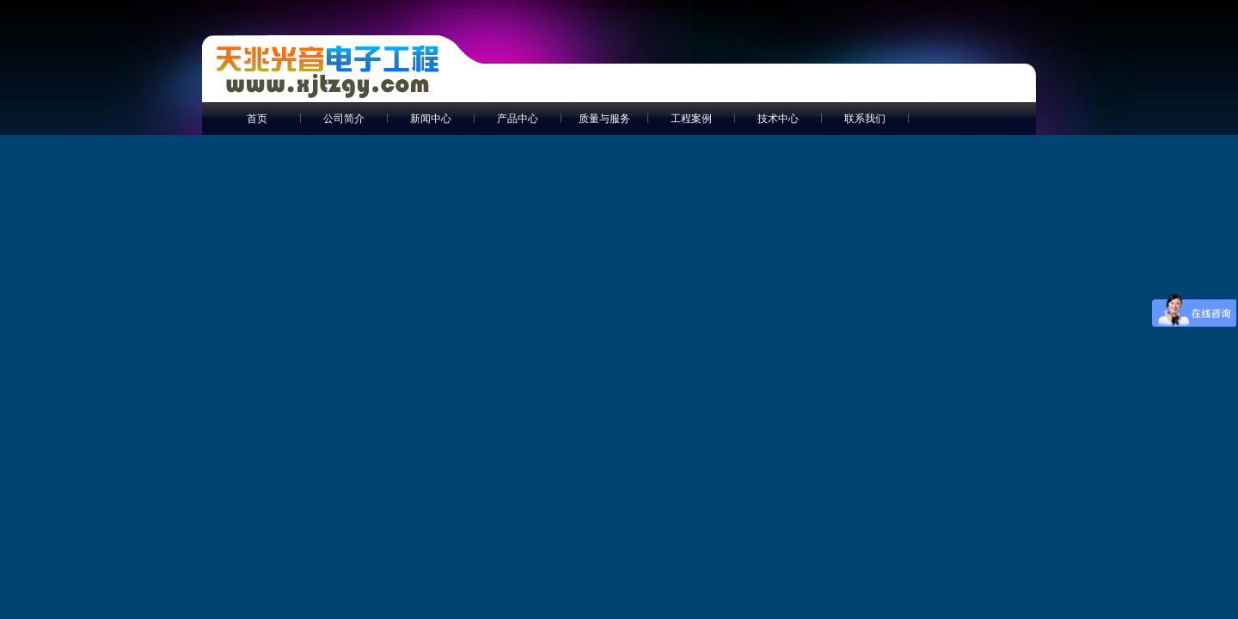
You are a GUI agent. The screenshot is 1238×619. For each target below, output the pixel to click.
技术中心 (778, 119)
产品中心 (517, 119)
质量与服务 (604, 119)
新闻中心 (430, 119)
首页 (257, 119)
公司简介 (344, 119)
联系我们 (865, 119)
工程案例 (691, 119)
